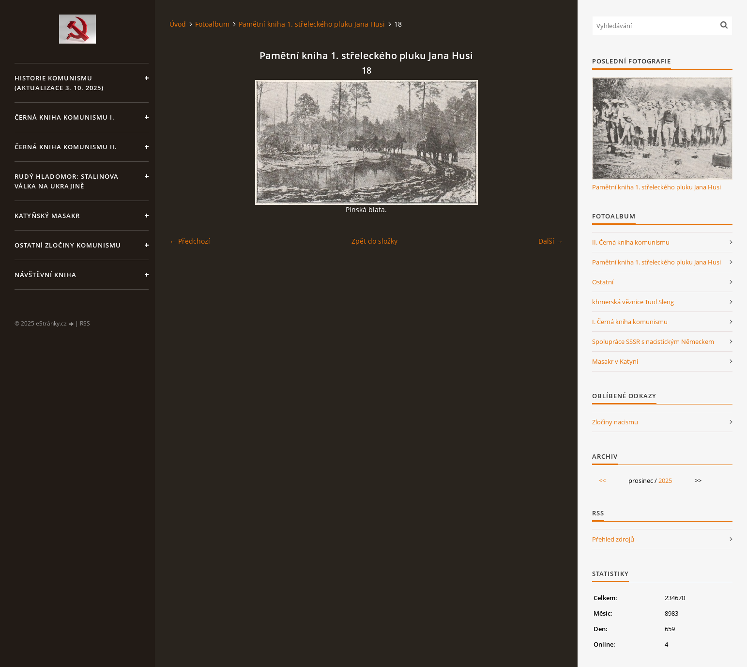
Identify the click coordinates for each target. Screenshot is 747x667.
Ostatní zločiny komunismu (68, 245)
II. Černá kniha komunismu (631, 242)
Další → (550, 241)
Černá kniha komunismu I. (65, 117)
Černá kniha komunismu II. (66, 146)
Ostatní (602, 282)
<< (602, 480)
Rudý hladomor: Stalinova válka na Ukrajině (67, 181)
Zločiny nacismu (615, 422)
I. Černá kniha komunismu (630, 321)
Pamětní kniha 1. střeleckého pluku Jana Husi (312, 24)
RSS (85, 323)
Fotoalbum (212, 24)
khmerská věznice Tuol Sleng (633, 301)
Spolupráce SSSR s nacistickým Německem (653, 341)
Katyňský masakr (47, 215)
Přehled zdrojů (613, 539)
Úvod (177, 24)
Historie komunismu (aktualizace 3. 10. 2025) (59, 83)
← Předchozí (189, 241)
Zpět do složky (374, 241)
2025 (665, 480)
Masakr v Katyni (615, 361)
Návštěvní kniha (45, 274)
